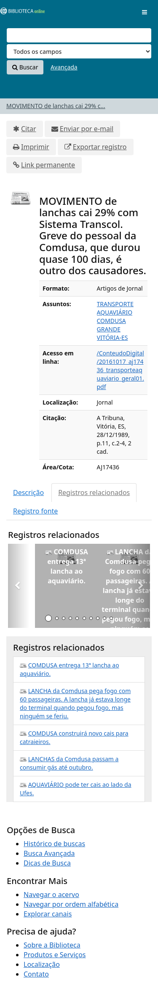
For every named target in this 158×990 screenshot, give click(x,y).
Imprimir (35, 146)
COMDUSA (111, 321)
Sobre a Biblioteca (52, 945)
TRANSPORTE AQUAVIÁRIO (115, 308)
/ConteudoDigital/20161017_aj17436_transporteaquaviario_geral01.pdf (120, 370)
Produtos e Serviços (55, 954)
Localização (42, 964)
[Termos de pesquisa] (79, 35)
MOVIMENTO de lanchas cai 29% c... (55, 106)
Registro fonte (35, 511)
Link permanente (48, 164)
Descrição (28, 492)
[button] (18, 586)
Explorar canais (48, 914)
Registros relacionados (94, 492)
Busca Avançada (49, 853)
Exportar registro (100, 146)
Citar (28, 128)
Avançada (64, 67)
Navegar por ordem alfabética (71, 904)
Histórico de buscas (54, 843)
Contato (36, 974)
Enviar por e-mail (86, 128)
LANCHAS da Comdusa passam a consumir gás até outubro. (69, 763)
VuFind (21, 13)
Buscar (25, 67)
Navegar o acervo (51, 894)
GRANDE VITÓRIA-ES (112, 333)
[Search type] (79, 51)
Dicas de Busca (47, 863)
